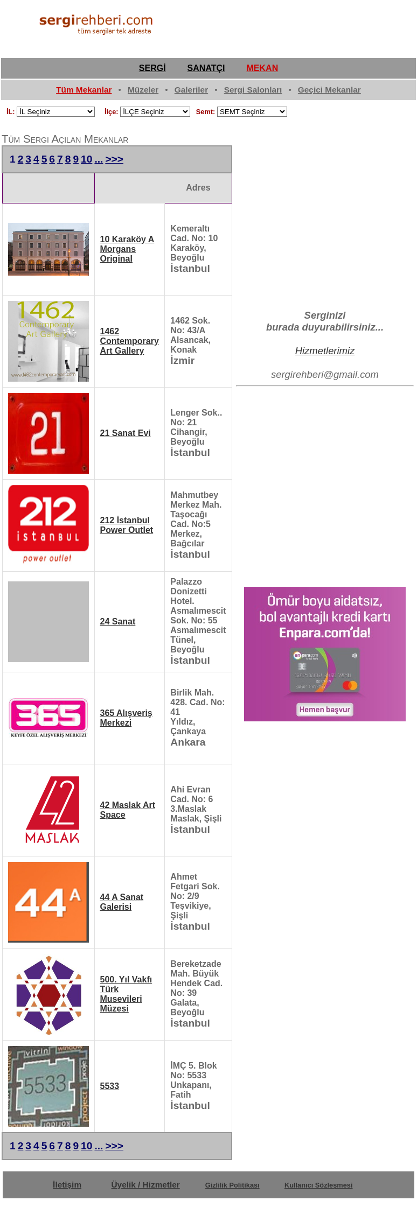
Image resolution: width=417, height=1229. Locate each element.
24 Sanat (118, 621)
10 (86, 159)
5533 (110, 1086)
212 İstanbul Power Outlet (127, 525)
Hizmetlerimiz (325, 350)
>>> (114, 159)
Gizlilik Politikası (232, 1185)
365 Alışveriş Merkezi (126, 717)
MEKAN (263, 68)
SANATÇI (206, 68)
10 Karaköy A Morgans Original (127, 249)
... (98, 159)
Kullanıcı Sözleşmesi (318, 1185)
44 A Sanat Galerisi (122, 902)
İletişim (67, 1184)
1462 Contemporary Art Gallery (129, 341)
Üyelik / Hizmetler (146, 1184)
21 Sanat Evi (125, 433)
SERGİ (152, 68)
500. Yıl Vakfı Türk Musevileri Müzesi (126, 994)
